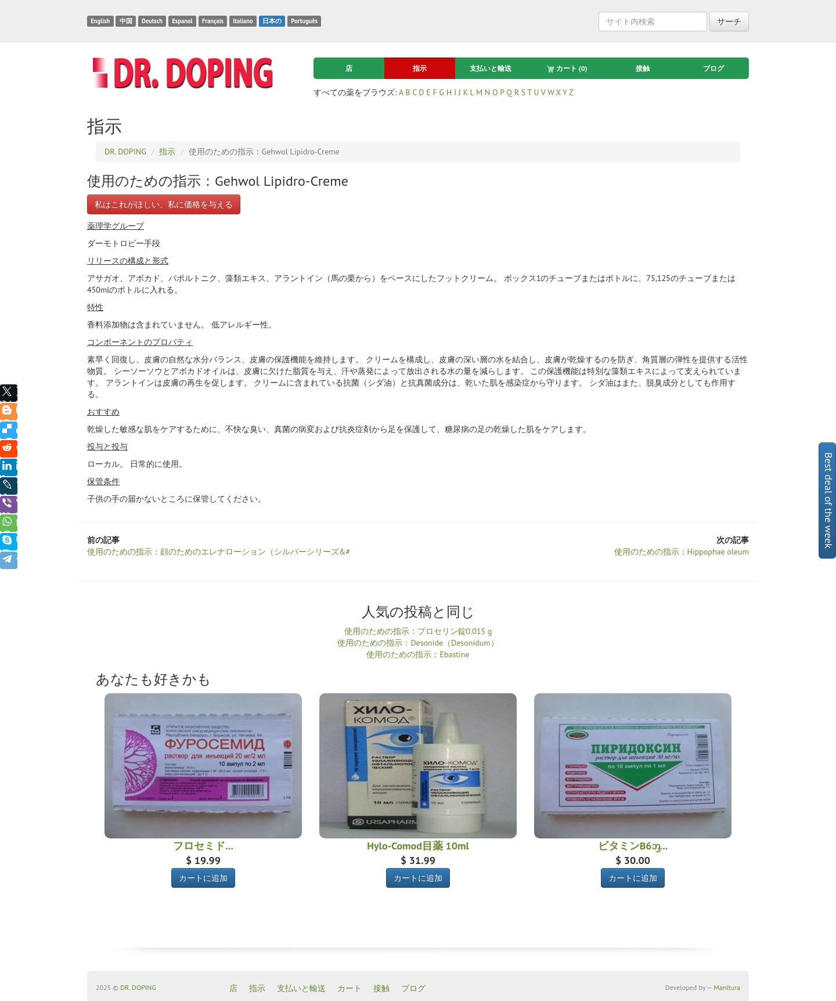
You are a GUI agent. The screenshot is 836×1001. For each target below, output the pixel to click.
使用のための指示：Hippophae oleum (681, 551)
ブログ (713, 68)
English (100, 21)
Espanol (182, 21)
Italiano (243, 21)
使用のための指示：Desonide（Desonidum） (417, 643)
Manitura (727, 987)
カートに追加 (203, 878)
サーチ (729, 21)
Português (304, 21)
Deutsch (152, 21)
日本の (272, 21)
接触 (643, 68)
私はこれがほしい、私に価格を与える (164, 204)
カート (567, 68)
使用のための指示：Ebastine (417, 654)
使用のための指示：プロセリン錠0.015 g (418, 631)
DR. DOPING (138, 987)
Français (213, 21)
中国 (126, 21)
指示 (420, 68)
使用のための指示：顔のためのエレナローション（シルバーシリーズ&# (218, 551)
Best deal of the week (828, 500)
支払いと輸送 (490, 68)
